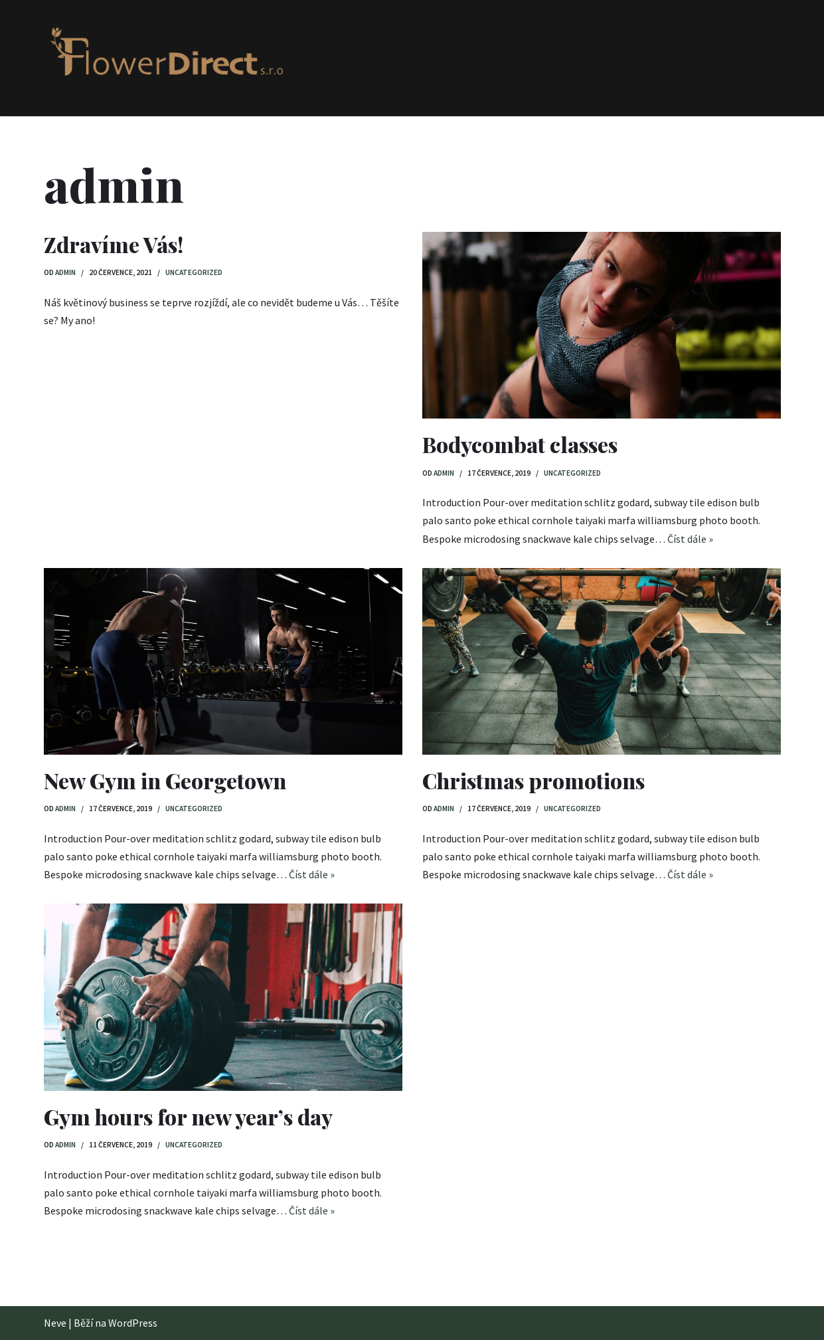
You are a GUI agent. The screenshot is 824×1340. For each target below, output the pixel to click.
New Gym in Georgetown (165, 780)
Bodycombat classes (520, 444)
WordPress (132, 1322)
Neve (55, 1322)
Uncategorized (193, 272)
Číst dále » (690, 538)
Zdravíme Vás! (113, 244)
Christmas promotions (533, 780)
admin (65, 272)
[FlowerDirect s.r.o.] (163, 57)
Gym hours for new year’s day (188, 1116)
